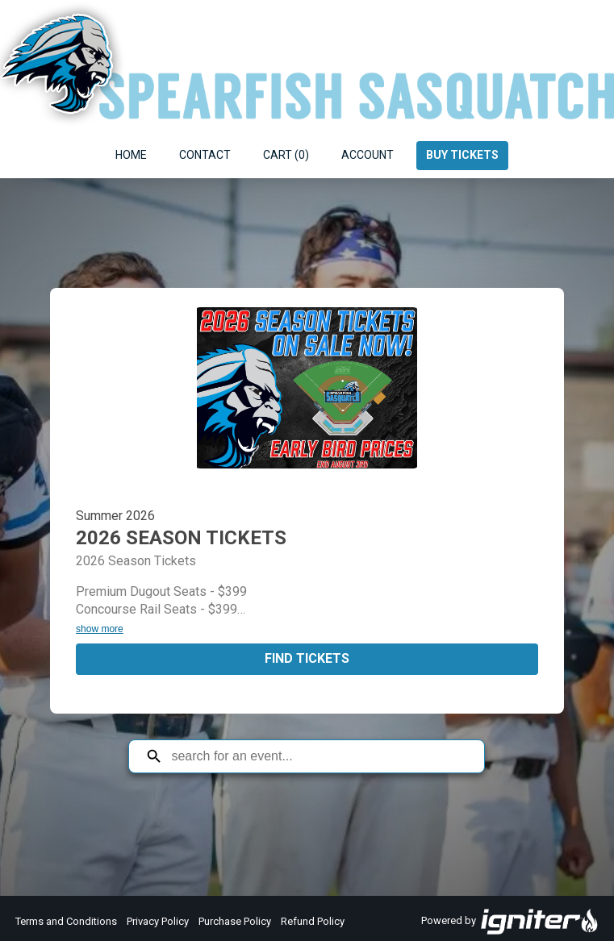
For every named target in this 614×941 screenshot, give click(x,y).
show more (99, 629)
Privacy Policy (158, 921)
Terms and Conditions (66, 921)
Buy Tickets (462, 154)
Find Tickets (307, 658)
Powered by (510, 922)
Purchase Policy (234, 921)
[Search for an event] (318, 756)
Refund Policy (313, 921)
